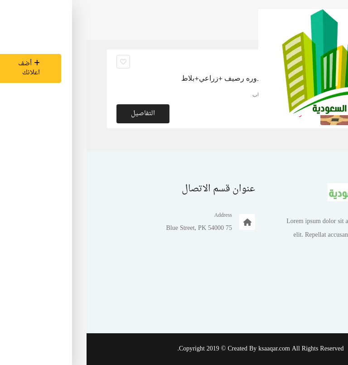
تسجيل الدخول (300, 302)
